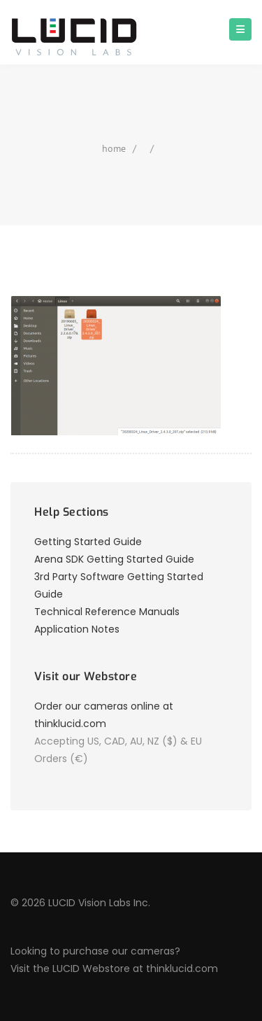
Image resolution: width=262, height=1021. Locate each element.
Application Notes (76, 629)
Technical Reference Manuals (107, 612)
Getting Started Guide (88, 542)
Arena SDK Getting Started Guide (114, 559)
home (114, 148)
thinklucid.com (182, 969)
